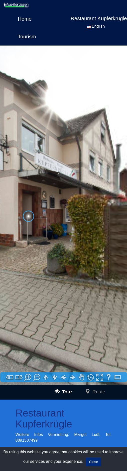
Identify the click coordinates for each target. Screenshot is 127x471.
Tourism (27, 36)
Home (24, 19)
